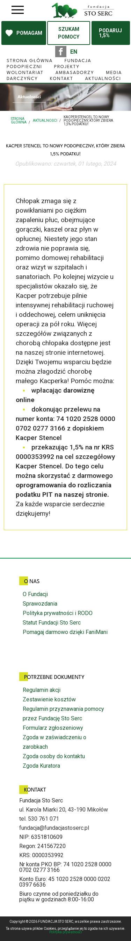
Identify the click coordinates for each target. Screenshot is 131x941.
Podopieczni (24, 67)
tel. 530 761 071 (39, 818)
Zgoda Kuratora (41, 765)
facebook (60, 51)
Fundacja (78, 61)
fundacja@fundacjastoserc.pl (54, 828)
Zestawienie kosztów (49, 699)
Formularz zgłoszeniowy (53, 728)
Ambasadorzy (75, 73)
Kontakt (61, 78)
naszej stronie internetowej (63, 352)
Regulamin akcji (41, 690)
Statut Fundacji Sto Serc (52, 622)
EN (73, 51)
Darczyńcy (22, 78)
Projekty (67, 67)
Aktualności (103, 78)
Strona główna (30, 61)
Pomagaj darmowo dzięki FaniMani (65, 632)
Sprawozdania (40, 603)
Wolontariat (25, 73)
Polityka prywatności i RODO (58, 613)
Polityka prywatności (65, 932)
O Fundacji (35, 594)
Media (114, 73)
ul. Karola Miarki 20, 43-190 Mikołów (63, 809)
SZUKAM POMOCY (68, 33)
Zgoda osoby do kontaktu (54, 756)
